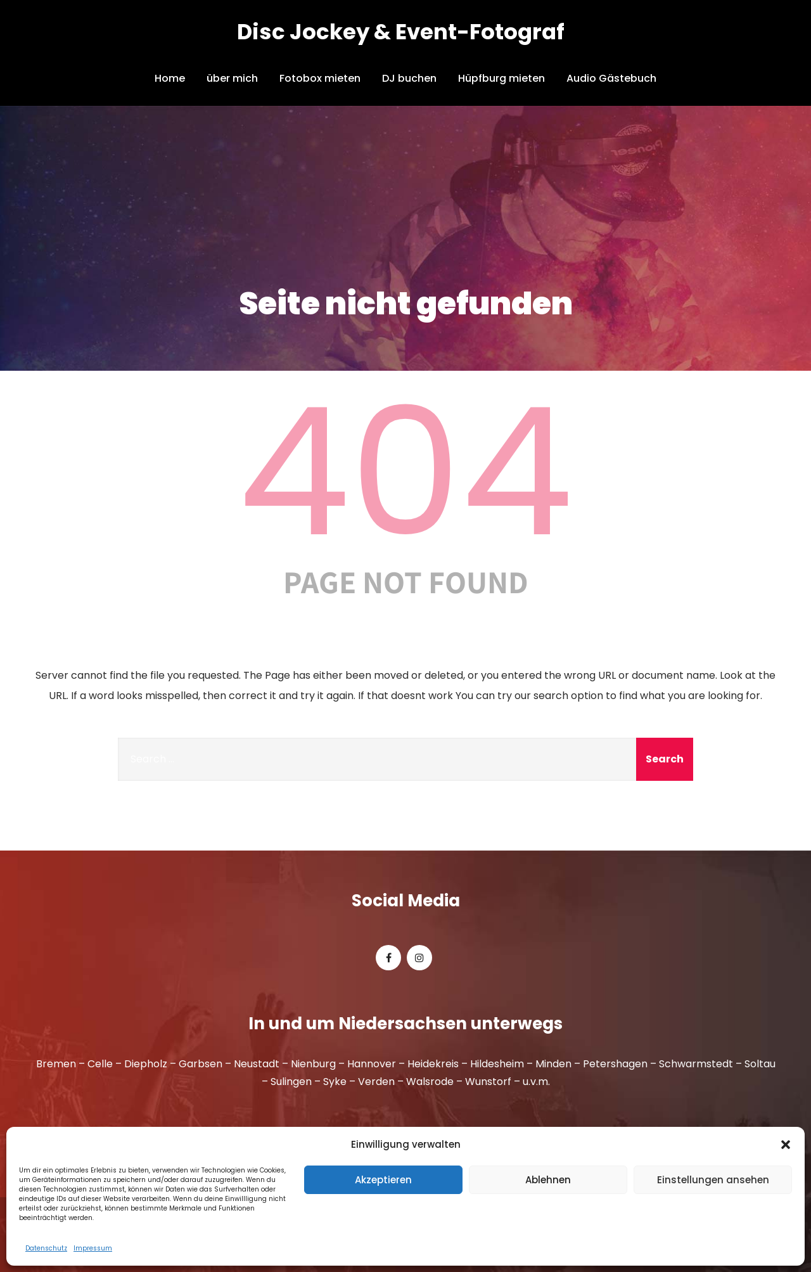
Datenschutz (46, 1248)
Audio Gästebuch (611, 78)
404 (405, 472)
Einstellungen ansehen (713, 1179)
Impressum (92, 1248)
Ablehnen (548, 1179)
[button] (785, 1144)
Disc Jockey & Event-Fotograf (401, 31)
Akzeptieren (383, 1179)
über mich (232, 78)
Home (170, 78)
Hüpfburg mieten (501, 78)
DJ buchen (409, 78)
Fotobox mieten (320, 78)
